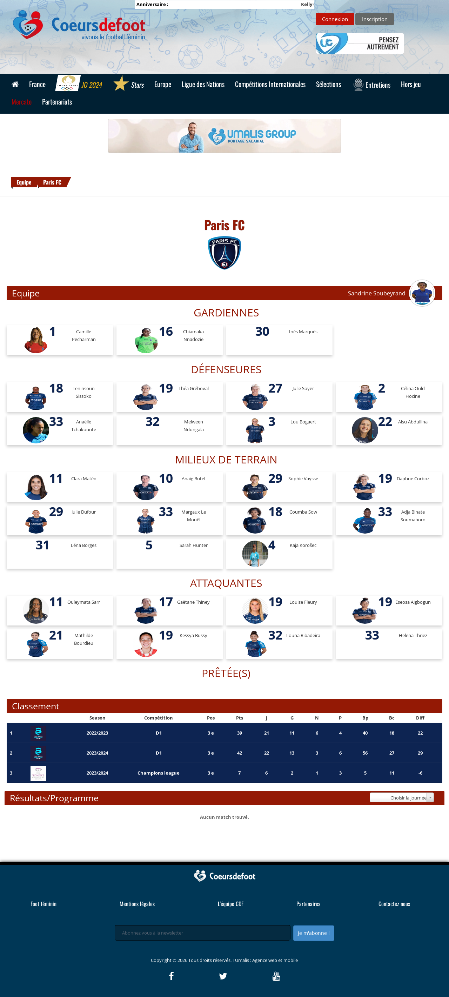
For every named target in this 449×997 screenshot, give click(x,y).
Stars (128, 84)
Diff (420, 718)
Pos (211, 718)
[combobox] (402, 797)
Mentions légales (137, 903)
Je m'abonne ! (314, 933)
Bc (392, 718)
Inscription (375, 18)
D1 (159, 733)
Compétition (158, 718)
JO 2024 (79, 84)
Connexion (335, 18)
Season (97, 718)
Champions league (159, 773)
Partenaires (308, 903)
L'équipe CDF (230, 903)
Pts (239, 718)
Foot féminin (43, 903)
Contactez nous (394, 903)
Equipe (24, 182)
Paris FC (52, 182)
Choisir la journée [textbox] (408, 798)
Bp (365, 718)
